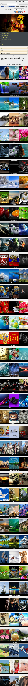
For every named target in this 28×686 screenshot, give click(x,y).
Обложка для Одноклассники (6, 41)
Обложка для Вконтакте (5, 39)
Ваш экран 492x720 (4, 33)
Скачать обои (4, 48)
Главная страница (5, 6)
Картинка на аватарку (5, 42)
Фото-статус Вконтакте (5, 37)
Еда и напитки (12, 6)
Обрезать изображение (5, 44)
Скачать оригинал (4, 35)
